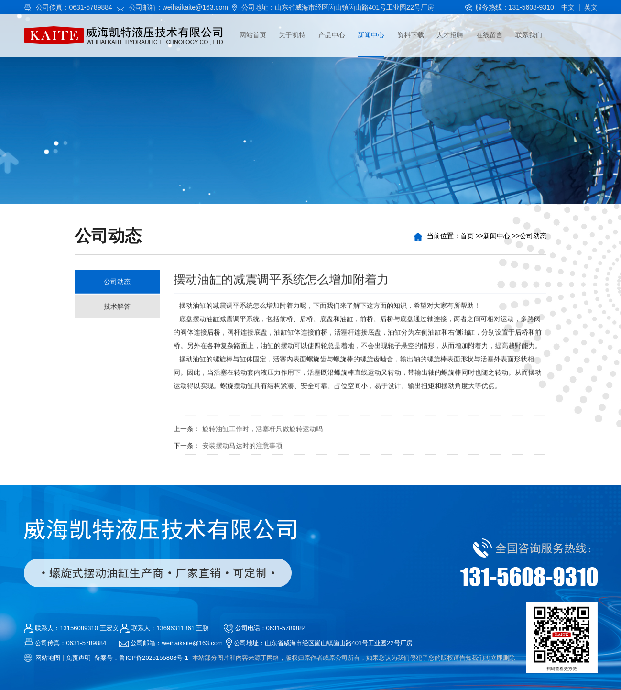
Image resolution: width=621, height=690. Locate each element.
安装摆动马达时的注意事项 (242, 447)
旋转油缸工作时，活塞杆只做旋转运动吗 (262, 431)
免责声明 (78, 657)
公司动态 (533, 236)
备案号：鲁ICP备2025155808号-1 (141, 657)
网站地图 (47, 657)
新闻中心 (497, 236)
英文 (591, 7)
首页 (467, 236)
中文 (568, 7)
